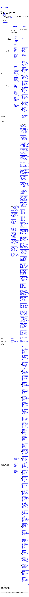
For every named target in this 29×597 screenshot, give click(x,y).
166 (20, 338)
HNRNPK (22, 193)
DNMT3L (22, 160)
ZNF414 (25, 331)
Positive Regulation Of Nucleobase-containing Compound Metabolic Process (25, 436)
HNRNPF (25, 191)
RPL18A (21, 281)
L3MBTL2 (22, 226)
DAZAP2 (22, 156)
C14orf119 (26, 138)
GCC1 (24, 177)
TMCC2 (21, 307)
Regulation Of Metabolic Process (25, 473)
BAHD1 (21, 135)
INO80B (24, 198)
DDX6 (21, 157)
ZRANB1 (26, 337)
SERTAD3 (22, 285)
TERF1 (12, 252)
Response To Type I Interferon (16, 72)
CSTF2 (26, 152)
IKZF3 (21, 198)
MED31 (25, 237)
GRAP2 (26, 184)
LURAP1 (13, 241)
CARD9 (21, 144)
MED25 (21, 237)
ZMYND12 (22, 328)
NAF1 (27, 249)
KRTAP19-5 (22, 220)
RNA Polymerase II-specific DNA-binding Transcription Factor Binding (25, 581)
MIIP (27, 239)
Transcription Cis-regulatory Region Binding (25, 555)
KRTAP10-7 (13, 222)
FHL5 (12, 212)
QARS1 (24, 274)
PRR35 (21, 272)
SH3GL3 (22, 287)
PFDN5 (21, 262)
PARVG (21, 259)
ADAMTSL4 (16, 206)
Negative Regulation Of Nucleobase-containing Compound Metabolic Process (25, 462)
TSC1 (21, 313)
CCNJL (24, 146)
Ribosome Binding (16, 52)
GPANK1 (27, 183)
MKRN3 (21, 240)
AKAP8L (22, 129)
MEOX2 (13, 243)
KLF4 (23, 203)
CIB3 (21, 149)
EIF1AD (21, 165)
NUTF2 (21, 256)
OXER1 (21, 258)
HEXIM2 (22, 189)
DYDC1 (21, 163)
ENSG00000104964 (24, 341)
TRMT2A (25, 312)
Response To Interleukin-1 (25, 102)
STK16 (21, 299)
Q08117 (21, 342)
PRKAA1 (22, 269)
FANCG (26, 170)
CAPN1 (27, 143)
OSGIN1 (25, 257)
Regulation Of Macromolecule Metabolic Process (25, 399)
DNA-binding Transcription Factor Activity (25, 449)
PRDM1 (26, 266)
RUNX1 (25, 281)
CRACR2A (22, 151)
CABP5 (24, 142)
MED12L (26, 236)
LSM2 (27, 230)
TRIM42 (16, 254)
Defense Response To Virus (16, 96)
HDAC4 (24, 186)
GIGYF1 (21, 179)
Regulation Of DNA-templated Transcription (25, 72)
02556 (21, 340)
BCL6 (24, 135)
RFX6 (21, 278)
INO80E (21, 199)
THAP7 (21, 306)
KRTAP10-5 (13, 221)
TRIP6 (21, 312)
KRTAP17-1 (13, 227)
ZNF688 (21, 336)
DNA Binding (25, 490)
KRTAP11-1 (22, 215)
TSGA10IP (22, 316)
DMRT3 (21, 159)
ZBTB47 (21, 326)
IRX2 (21, 200)
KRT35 (24, 206)
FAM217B (26, 169)
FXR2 (21, 176)
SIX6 (23, 290)
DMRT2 (24, 158)
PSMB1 (24, 272)
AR (25, 130)
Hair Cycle (16, 463)
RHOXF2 (25, 278)
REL (24, 277)
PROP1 (25, 270)
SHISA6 (21, 289)
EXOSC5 (24, 166)
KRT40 (12, 215)
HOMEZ (26, 195)
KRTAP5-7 (13, 236)
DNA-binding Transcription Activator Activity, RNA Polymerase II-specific (25, 422)
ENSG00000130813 (15, 341)
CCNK (27, 146)
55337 (12, 338)
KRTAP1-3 (13, 216)
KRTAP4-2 (13, 233)
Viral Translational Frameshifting (17, 99)
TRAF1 (15, 253)
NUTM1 (25, 256)
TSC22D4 (24, 313)
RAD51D (22, 276)
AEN (25, 126)
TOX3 (27, 307)
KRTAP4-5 (13, 235)
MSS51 (26, 244)
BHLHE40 (22, 136)
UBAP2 (21, 318)
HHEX (21, 190)
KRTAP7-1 (23, 224)
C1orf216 (22, 139)
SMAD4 (21, 292)
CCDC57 (26, 145)
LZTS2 (16, 241)
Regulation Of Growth (25, 87)
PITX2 (24, 263)
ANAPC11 (26, 129)
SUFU (21, 300)
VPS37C (25, 323)
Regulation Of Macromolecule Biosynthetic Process (25, 386)
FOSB (23, 172)
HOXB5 (25, 196)
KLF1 (21, 203)
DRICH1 (17, 209)
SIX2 (27, 289)
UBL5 (21, 319)
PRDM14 (22, 267)
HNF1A (21, 191)
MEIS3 (24, 238)
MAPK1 (21, 232)
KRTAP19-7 (22, 222)
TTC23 (21, 317)
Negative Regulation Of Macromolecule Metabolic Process (25, 533)
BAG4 (26, 133)
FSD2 (23, 175)
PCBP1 (21, 260)
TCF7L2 (21, 304)
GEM (27, 177)
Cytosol (15, 41)
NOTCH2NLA (14, 246)
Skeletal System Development (25, 68)
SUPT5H (24, 300)
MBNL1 (26, 233)
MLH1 (25, 240)
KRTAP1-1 (16, 215)
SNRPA (21, 294)
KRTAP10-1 (13, 219)
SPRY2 (12, 249)
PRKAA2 (26, 269)
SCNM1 (21, 284)
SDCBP (25, 284)
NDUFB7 (25, 251)
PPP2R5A (16, 248)
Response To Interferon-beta (16, 83)
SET (25, 285)
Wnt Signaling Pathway (25, 85)
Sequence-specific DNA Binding (25, 524)
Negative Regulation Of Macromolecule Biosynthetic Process (25, 519)
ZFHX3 (25, 326)
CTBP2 (21, 155)
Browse (4, 14)
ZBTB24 (25, 325)
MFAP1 (21, 239)
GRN (24, 185)
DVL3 (16, 210)
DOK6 (25, 160)
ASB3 (21, 132)
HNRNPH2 (22, 192)
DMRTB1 (25, 159)
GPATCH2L (22, 184)
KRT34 (21, 206)
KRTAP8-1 (22, 225)
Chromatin (24, 440)
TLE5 (24, 26)
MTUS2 (12, 244)
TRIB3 (12, 254)
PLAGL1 (22, 264)
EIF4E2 (25, 165)
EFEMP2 (22, 164)
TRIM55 (13, 255)
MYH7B (21, 247)
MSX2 (24, 245)
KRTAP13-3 (22, 218)
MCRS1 (21, 234)
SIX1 (25, 289)
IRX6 (23, 200)
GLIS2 (25, 179)
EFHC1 (25, 164)
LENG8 (25, 227)
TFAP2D (26, 305)
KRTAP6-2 (22, 223)
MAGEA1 (13, 242)
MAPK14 (26, 232)
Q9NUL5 (13, 342)
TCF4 (12, 250)
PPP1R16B (22, 266)
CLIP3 (26, 149)
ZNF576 (25, 334)
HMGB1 (24, 190)
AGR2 (21, 128)
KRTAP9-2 (13, 239)
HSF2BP (15, 212)
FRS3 (21, 175)
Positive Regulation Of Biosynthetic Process (25, 493)
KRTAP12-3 (13, 226)
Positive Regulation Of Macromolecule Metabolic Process (25, 498)
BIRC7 (25, 136)
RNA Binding (16, 44)
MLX (24, 242)
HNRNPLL (22, 195)
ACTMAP (22, 126)
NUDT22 (25, 254)
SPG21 (21, 297)
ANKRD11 (22, 130)
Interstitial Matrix (16, 472)
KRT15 (21, 205)
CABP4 (21, 142)
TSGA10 (25, 314)
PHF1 (24, 262)
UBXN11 (25, 319)
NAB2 (24, 249)
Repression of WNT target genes (25, 116)
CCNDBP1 (13, 208)
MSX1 (21, 245)
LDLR (26, 226)
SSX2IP (16, 249)
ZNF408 (21, 331)
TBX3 (21, 301)
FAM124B (26, 168)
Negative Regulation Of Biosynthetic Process (25, 528)
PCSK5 (12, 247)
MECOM (22, 236)
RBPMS (21, 277)
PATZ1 (24, 259)
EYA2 (27, 166)
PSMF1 (24, 273)
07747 (12, 340)
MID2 (16, 243)
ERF (21, 166)
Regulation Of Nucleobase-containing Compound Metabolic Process (25, 367)
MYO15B (26, 247)
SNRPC (24, 294)
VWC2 (12, 256)
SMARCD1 (22, 293)
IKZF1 (12, 213)
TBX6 (24, 301)
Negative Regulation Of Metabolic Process (25, 544)
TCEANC (22, 303)
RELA (27, 277)
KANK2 (26, 200)
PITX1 (21, 263)
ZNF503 (24, 333)
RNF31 (21, 280)
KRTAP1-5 (13, 217)
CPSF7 (27, 150)
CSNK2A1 (22, 152)
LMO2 (21, 230)
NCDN (25, 250)
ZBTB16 (21, 325)
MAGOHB (25, 231)
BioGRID (5, 22)
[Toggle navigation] (1, 11)
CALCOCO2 (22, 143)
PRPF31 (21, 271)
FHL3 (21, 172)
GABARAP (25, 176)
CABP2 (25, 140)
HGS (25, 189)
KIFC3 (25, 202)
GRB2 (21, 185)
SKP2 (21, 291)
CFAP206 (22, 148)
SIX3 (21, 290)
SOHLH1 (22, 296)
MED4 (21, 238)
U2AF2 (24, 317)
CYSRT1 (13, 209)
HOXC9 (25, 197)
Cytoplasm (16, 40)
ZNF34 (21, 330)
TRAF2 (24, 308)
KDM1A (21, 202)
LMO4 (24, 230)
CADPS (12, 207)
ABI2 (24, 125)
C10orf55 (22, 138)
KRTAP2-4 (13, 229)
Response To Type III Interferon (16, 79)
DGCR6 (24, 157)
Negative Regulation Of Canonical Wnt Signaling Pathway (25, 106)
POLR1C (26, 264)
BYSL (24, 137)
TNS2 (12, 253)
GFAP (21, 178)
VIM (24, 321)
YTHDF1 (25, 324)
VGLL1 (21, 321)
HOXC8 (21, 197)
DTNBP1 (13, 210)
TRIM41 (25, 311)
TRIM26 (24, 310)
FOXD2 (27, 172)
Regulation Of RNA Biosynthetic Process (25, 361)
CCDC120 (22, 145)
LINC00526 (22, 229)
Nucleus (15, 37)
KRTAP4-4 (13, 234)
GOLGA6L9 (22, 182)
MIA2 (24, 239)
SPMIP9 (24, 297)
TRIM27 (21, 311)
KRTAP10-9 (13, 224)
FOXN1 (21, 173)
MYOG (21, 249)
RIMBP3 (25, 279)
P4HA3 (24, 258)
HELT (25, 187)
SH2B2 (24, 286)
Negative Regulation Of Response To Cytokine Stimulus (25, 98)
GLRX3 (21, 180)
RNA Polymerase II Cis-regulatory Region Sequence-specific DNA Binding (25, 393)
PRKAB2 (22, 270)
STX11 (24, 299)
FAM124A (22, 168)
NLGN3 (24, 252)
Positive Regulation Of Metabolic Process (25, 510)
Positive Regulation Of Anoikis (25, 110)
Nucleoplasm (16, 38)
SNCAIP (26, 293)
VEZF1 (27, 320)
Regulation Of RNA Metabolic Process (25, 351)
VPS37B (21, 323)
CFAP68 (26, 148)
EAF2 (27, 163)
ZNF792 (25, 336)
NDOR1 (21, 251)
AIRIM (24, 128)
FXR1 (26, 175)
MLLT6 (21, 242)
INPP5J (25, 199)
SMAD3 (24, 291)
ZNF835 (16, 256)
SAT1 (24, 283)
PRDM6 (25, 267)
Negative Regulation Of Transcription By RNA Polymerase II (25, 63)
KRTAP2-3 (13, 228)
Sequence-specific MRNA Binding (16, 56)
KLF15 (12, 214)
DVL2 (21, 162)
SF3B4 (21, 286)
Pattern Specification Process (25, 576)
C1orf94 (25, 139)
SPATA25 (26, 296)
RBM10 (25, 276)
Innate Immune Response (16, 92)
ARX (26, 131)
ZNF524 (21, 334)
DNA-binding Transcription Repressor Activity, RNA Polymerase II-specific (25, 561)
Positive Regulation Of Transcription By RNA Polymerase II (25, 416)
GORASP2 (22, 183)
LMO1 (26, 229)
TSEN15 (21, 314)
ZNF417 (21, 332)
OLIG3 (21, 257)
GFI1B (24, 178)
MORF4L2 (22, 244)
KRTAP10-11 (22, 209)
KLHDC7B (22, 204)
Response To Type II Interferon (16, 76)
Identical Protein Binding (15, 49)
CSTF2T (21, 153)
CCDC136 (17, 207)
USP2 (21, 320)
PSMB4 (21, 273)
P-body (15, 36)
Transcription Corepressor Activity (25, 48)
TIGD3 (24, 306)
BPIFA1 (21, 137)
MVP (24, 246)
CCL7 (21, 146)
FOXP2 (24, 173)
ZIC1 (24, 327)
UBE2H (25, 318)
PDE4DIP (16, 247)
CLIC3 (23, 149)
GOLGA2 (25, 180)
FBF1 (21, 171)
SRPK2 (21, 298)
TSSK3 (26, 316)
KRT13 (26, 204)
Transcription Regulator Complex (25, 515)
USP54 (23, 320)
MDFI (17, 242)
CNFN (21, 150)
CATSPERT (25, 144)
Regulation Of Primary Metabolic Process (25, 381)
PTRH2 (21, 274)
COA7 (24, 150)
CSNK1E (27, 151)
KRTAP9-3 (13, 240)
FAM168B (22, 169)
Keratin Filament (15, 461)
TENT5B (22, 305)
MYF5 (27, 246)
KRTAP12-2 (22, 216)
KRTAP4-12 (13, 232)
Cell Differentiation (25, 573)
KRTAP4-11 (13, 230)
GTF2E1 (27, 185)
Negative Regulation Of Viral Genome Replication (16, 88)
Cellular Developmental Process (25, 570)
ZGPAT (21, 327)
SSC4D (24, 298)
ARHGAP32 (22, 131)
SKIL (26, 290)
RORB (24, 280)
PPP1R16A (26, 265)
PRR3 (24, 271)
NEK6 (21, 252)
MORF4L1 (22, 243)
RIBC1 (21, 279)
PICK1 (12, 248)
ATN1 (23, 132)
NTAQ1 (21, 254)
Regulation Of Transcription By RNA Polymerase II (25, 77)
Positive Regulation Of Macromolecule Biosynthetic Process (25, 469)
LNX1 (17, 240)
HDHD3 (21, 187)
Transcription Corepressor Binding (25, 566)
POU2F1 (21, 265)
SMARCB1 (26, 292)
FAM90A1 (22, 170)
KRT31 (15, 214)
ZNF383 (24, 330)
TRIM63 (17, 255)
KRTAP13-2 (22, 217)
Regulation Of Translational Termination (16, 68)
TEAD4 (25, 304)
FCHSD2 (24, 171)
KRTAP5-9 (13, 237)
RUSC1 (21, 283)
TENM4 (15, 250)
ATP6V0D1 (22, 133)
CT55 (25, 153)
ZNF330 (26, 328)
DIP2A (21, 158)
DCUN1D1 (26, 156)
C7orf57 (21, 140)
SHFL (15, 26)
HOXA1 (21, 196)
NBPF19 (16, 244)
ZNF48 (21, 333)
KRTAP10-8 (13, 223)
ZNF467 (25, 332)
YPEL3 (21, 324)
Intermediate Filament (16, 459)
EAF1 (24, 163)
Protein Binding (15, 46)
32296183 (10, 17)
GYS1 (21, 186)
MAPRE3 (22, 233)
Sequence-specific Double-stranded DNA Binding (25, 539)
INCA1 (15, 213)
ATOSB (26, 132)
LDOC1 (21, 227)
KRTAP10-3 (13, 220)
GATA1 (21, 177)
